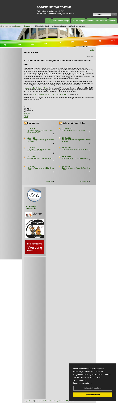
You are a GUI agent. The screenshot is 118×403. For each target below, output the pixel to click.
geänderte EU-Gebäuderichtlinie (36, 88)
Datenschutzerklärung (82, 383)
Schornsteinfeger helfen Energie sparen (75, 149)
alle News (50, 181)
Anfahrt (61, 401)
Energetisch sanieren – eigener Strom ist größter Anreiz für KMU (40, 131)
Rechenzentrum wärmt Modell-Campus (39, 158)
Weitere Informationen (93, 388)
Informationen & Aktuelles (97, 21)
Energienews (33, 123)
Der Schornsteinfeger (61, 21)
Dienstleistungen (78, 21)
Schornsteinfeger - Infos (74, 123)
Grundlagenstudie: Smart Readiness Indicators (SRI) (50, 94)
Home (48, 21)
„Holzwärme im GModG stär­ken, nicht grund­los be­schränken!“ (39, 150)
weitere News (85, 181)
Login (26, 401)
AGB (66, 401)
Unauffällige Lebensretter (31, 207)
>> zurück (91, 50)
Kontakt (31, 401)
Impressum (80, 380)
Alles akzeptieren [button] (93, 395)
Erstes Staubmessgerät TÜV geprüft (74, 130)
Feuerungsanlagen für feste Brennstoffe (75, 158)
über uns (113, 21)
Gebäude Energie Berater (27, 115)
